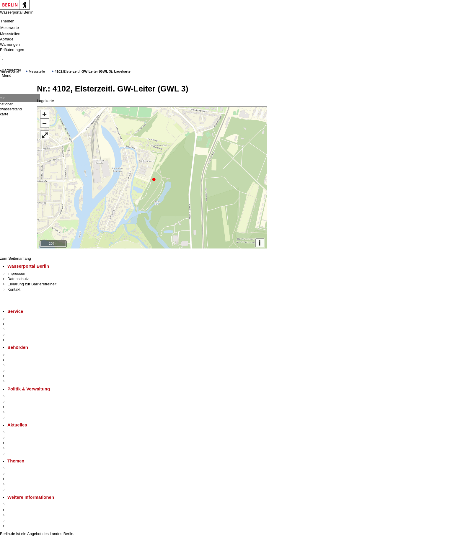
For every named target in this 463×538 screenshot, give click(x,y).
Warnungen (10, 44)
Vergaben (15, 416)
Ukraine (14, 446)
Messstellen (10, 34)
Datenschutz (18, 277)
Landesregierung (21, 394)
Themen (7, 21)
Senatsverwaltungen (24, 358)
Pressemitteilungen (23, 431)
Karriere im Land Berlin (27, 400)
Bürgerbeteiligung (22, 405)
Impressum (16, 272)
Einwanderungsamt (23, 379)
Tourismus (16, 508)
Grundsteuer (18, 488)
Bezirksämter (18, 364)
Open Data (16, 410)
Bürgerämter (18, 369)
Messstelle (37, 71)
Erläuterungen (12, 50)
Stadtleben (16, 519)
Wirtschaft (16, 513)
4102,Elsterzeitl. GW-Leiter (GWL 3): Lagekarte (93, 71)
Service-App (17, 317)
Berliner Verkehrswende (27, 472)
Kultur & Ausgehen (23, 503)
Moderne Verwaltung (25, 477)
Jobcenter (15, 374)
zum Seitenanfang (15, 257)
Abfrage (7, 39)
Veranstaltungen (21, 441)
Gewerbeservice (21, 338)
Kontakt (13, 288)
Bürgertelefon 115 (22, 328)
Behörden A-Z (19, 353)
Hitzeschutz (17, 452)
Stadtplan (15, 524)
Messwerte (9, 27)
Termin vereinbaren (23, 322)
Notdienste (16, 333)
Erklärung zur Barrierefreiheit (31, 282)
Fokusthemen (19, 467)
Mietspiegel (17, 482)
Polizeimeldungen (22, 436)
